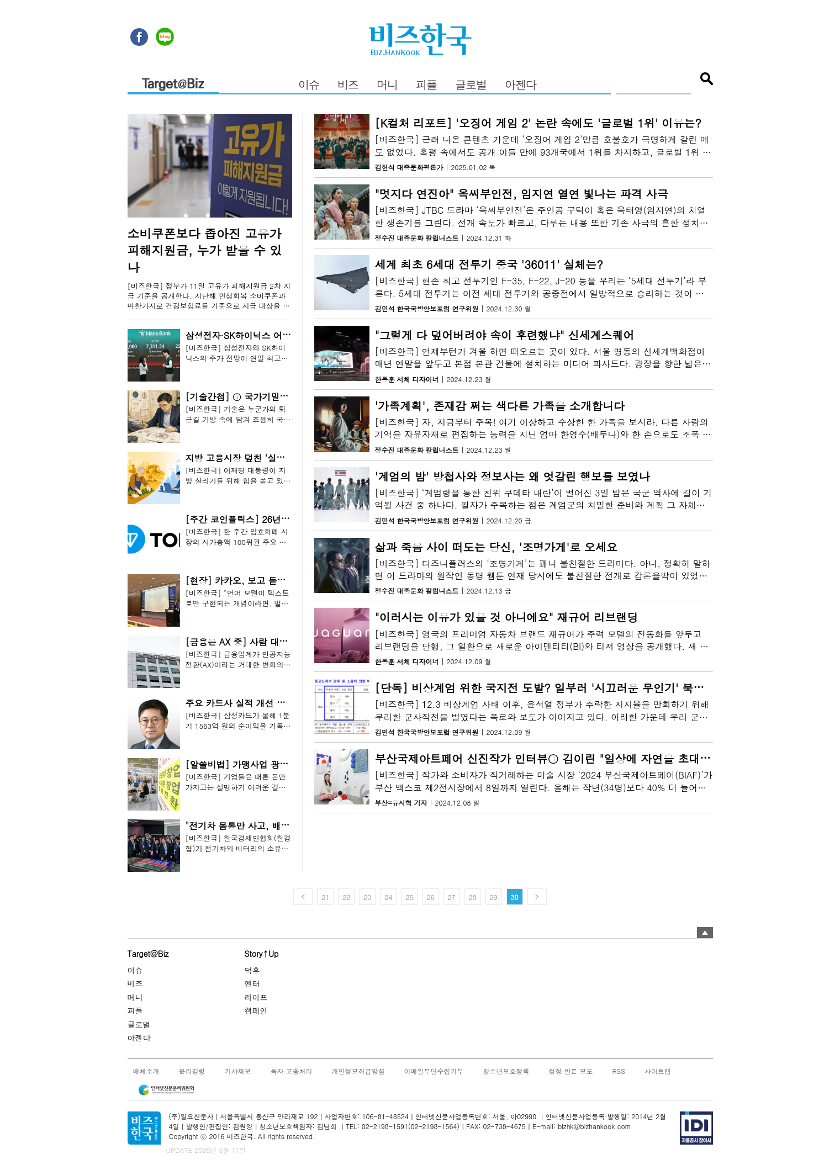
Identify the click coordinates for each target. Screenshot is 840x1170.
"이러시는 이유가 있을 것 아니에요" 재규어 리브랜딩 (506, 618)
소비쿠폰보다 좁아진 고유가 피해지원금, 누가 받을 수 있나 (205, 250)
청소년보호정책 (506, 1070)
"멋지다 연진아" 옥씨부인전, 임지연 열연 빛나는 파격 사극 (521, 194)
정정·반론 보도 (571, 1070)
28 (473, 897)
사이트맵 (657, 1070)
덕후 (252, 969)
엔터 (252, 983)
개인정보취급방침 (358, 1070)
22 (346, 897)
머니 (387, 85)
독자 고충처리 (292, 1070)
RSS (618, 1070)
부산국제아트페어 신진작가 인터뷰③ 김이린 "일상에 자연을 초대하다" (551, 758)
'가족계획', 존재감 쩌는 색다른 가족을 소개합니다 (500, 406)
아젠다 (520, 85)
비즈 (347, 85)
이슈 (308, 85)
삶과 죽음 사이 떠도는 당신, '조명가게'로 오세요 (496, 547)
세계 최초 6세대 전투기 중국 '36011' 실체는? (489, 264)
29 (494, 897)
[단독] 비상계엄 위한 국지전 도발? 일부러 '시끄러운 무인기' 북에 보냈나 (558, 688)
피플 (426, 85)
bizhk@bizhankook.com (594, 1126)
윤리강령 (192, 1070)
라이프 (256, 996)
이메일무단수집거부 (434, 1070)
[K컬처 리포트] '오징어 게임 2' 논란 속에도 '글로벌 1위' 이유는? (538, 123)
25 (409, 897)
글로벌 (471, 85)
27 (452, 897)
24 (388, 897)
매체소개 (146, 1070)
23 (367, 897)
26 (431, 897)
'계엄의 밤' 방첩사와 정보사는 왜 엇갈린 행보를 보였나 (512, 476)
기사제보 (238, 1070)
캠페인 (256, 1010)
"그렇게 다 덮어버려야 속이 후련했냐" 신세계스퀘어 (505, 335)
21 (325, 897)
